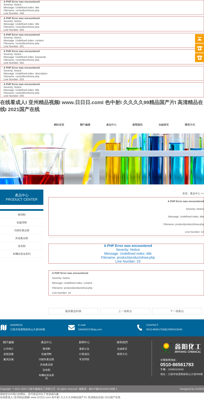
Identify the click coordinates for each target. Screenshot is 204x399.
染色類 (22, 246)
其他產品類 (21, 238)
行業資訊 (84, 354)
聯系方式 (190, 124)
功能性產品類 (21, 230)
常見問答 (84, 359)
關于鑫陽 (85, 124)
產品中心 (111, 124)
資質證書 (8, 354)
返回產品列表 (73, 311)
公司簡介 (8, 348)
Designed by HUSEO (192, 388)
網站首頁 (59, 124)
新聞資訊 (137, 124)
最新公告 (84, 348)
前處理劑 (22, 222)
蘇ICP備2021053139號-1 (103, 388)
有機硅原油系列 (22, 253)
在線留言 (164, 124)
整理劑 (22, 214)
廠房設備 (8, 359)
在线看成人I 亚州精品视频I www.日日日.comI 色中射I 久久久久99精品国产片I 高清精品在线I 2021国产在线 (60, 397)
